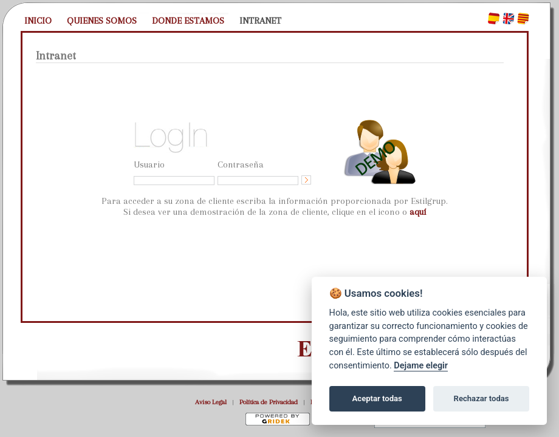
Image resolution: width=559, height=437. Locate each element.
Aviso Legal (211, 402)
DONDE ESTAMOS (188, 20)
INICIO (38, 20)
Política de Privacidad (268, 402)
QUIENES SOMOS (102, 20)
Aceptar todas (377, 398)
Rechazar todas (481, 398)
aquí (418, 211)
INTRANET (260, 20)
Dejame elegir (421, 366)
